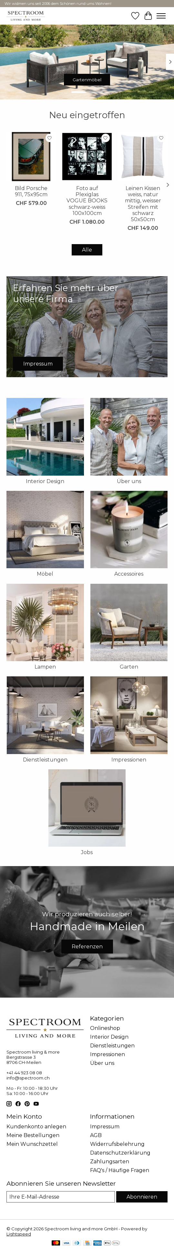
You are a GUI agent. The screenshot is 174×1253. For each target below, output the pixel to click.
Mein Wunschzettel (32, 1144)
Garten (129, 667)
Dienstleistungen (45, 760)
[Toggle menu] (161, 15)
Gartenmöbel (87, 79)
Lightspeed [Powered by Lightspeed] (18, 1233)
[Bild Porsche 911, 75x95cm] (31, 156)
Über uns (129, 481)
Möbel (45, 574)
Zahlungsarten (109, 1161)
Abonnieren (142, 1197)
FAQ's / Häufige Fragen (119, 1170)
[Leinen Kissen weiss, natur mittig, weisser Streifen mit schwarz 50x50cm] (143, 156)
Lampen (45, 667)
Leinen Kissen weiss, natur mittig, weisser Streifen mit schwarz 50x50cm (143, 203)
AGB (96, 1135)
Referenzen (87, 946)
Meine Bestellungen (32, 1135)
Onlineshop (105, 1028)
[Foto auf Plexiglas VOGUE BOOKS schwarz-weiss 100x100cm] (87, 156)
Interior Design (45, 481)
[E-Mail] (60, 1196)
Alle (87, 250)
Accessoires (128, 574)
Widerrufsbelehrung (117, 1144)
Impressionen (128, 760)
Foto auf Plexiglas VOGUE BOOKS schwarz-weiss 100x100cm (87, 200)
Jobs (87, 852)
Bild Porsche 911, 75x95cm (31, 191)
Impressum (104, 1126)
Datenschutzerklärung (120, 1153)
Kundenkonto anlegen (36, 1126)
